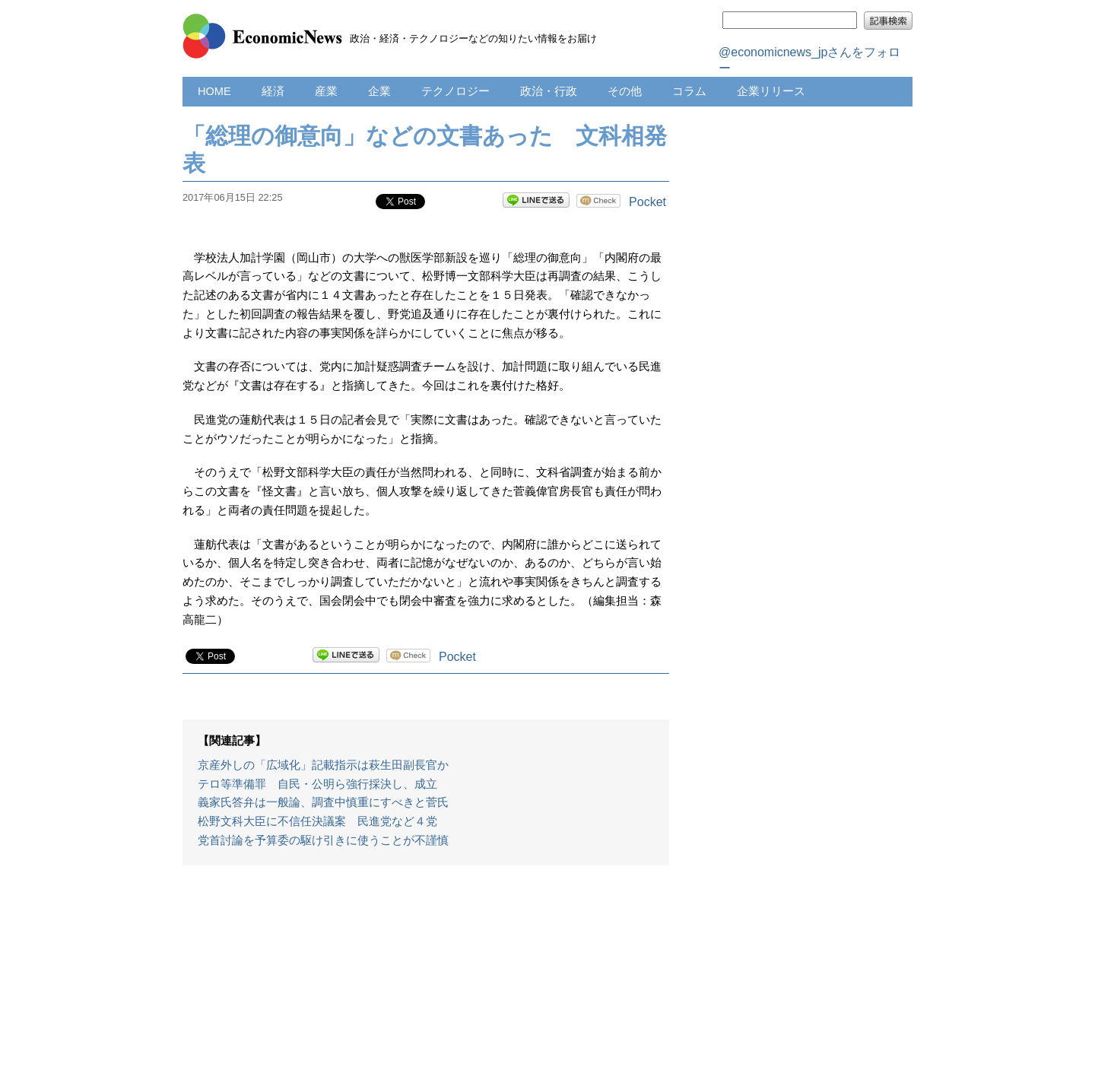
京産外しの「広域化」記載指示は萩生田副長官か (323, 765)
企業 (379, 91)
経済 (273, 91)
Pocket (647, 201)
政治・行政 (548, 91)
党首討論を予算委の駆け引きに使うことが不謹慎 (323, 840)
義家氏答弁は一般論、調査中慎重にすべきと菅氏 (323, 802)
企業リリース (771, 91)
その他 (625, 91)
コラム (689, 91)
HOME (214, 91)
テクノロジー (455, 91)
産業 (326, 91)
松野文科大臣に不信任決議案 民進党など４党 (317, 821)
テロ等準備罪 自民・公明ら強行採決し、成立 (317, 784)
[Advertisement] (426, 983)
